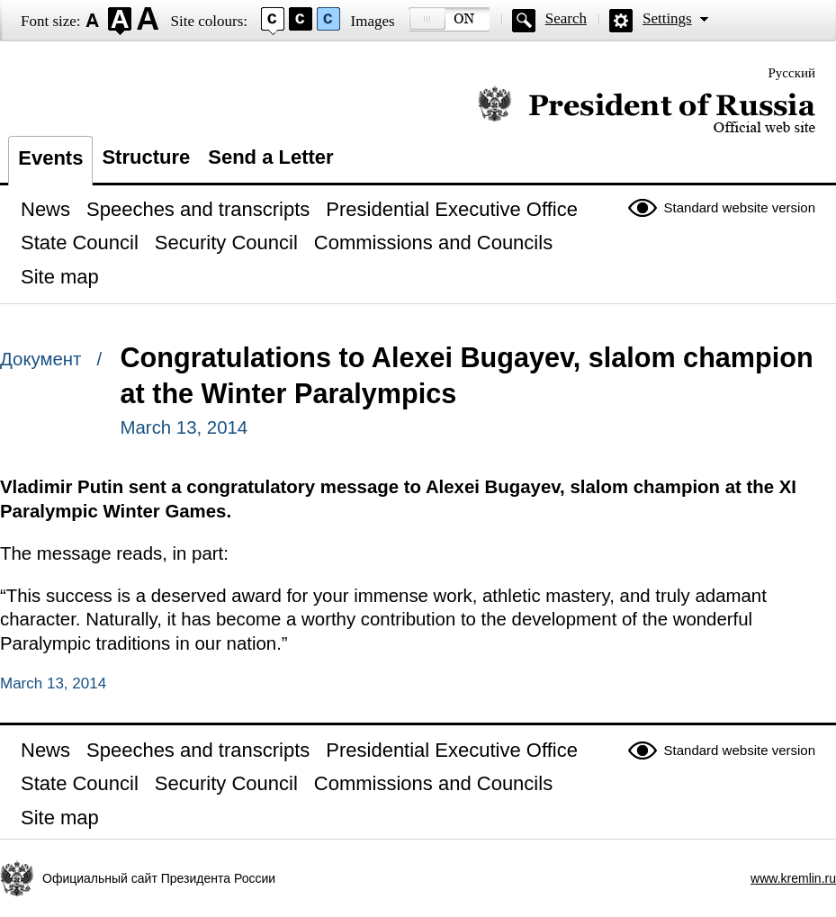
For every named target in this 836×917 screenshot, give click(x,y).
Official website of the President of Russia (646, 110)
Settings (667, 18)
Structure (146, 157)
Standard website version (739, 207)
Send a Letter (270, 157)
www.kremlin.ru (793, 878)
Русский (792, 73)
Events (50, 158)
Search (566, 18)
